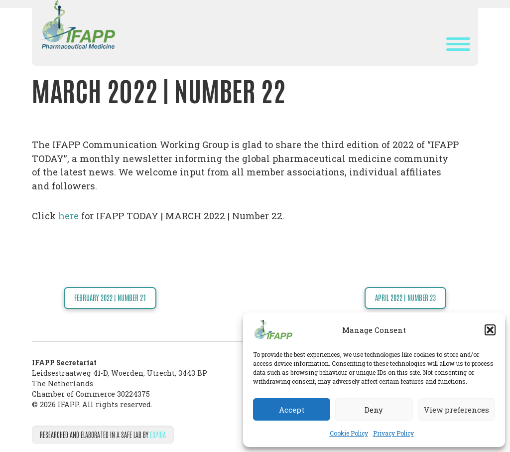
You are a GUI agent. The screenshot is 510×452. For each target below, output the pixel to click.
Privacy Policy (393, 433)
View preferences (456, 410)
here (68, 216)
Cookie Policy (349, 433)
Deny (374, 410)
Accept (291, 410)
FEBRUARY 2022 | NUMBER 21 (110, 297)
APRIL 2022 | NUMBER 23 (405, 297)
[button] (490, 330)
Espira (158, 434)
